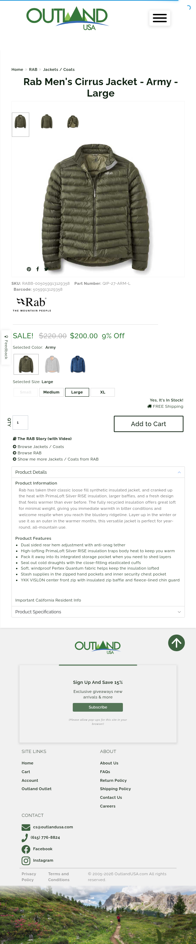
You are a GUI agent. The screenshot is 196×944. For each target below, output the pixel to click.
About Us (109, 763)
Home (17, 69)
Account (30, 780)
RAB (33, 69)
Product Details (31, 472)
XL (102, 392)
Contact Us (111, 797)
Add (148, 424)
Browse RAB (27, 452)
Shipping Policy (115, 788)
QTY (9, 422)
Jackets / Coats (59, 69)
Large (77, 392)
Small (25, 392)
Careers (108, 806)
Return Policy (113, 780)
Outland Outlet (37, 788)
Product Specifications (38, 611)
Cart (26, 771)
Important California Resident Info (48, 600)
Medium (51, 392)
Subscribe (98, 707)
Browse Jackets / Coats (38, 446)
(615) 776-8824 (41, 837)
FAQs (105, 771)
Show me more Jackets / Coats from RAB (56, 459)
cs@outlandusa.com (47, 827)
